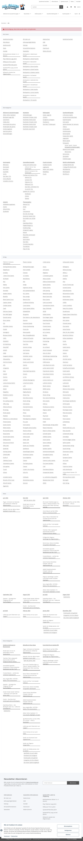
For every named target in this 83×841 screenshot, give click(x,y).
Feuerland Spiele (27, 323)
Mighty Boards (27, 392)
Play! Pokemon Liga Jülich (10, 59)
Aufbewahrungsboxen (9, 204)
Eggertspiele (66, 317)
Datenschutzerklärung (32, 782)
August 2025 (26, 594)
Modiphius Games (8, 395)
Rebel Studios (7, 427)
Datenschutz (14, 836)
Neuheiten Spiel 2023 (29, 129)
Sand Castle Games (28, 433)
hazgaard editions (8, 356)
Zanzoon (25, 483)
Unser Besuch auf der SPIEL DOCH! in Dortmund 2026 (50, 512)
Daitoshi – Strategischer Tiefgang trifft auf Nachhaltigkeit (9, 600)
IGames (25, 365)
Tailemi (25, 460)
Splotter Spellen (47, 448)
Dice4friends (66, 311)
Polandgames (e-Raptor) (29, 418)
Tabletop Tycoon (7, 460)
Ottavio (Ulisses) (7, 407)
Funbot (5, 329)
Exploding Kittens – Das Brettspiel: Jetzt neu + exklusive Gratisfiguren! (51, 600)
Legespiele (66, 138)
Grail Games (26, 350)
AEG (4, 281)
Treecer (25, 466)
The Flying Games (28, 463)
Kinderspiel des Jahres (9, 126)
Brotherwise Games (68, 299)
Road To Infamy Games (49, 430)
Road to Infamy (27, 430)
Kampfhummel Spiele (69, 368)
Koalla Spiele (66, 371)
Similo (4, 174)
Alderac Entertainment (49, 281)
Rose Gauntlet (66, 430)
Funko (64, 341)
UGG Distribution (67, 469)
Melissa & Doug (67, 269)
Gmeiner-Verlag (27, 347)
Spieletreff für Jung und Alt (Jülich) (10, 68)
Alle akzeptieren (68, 826)
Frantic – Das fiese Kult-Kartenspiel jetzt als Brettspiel (31, 606)
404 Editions (26, 278)
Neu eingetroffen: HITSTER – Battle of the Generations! (50, 585)
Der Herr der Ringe (28, 214)
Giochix (65, 344)
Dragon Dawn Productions (70, 314)
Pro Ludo (25, 421)
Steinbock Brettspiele (48, 451)
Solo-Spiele (66, 122)
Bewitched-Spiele (47, 293)
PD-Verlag (5, 410)
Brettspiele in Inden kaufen (30, 89)
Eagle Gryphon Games (49, 338)
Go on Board (46, 347)
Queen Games (7, 424)
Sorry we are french (8, 442)
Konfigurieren (68, 830)
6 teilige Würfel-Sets (68, 164)
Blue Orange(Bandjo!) (29, 335)
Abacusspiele (26, 332)
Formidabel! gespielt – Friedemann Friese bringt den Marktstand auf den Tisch (51, 550)
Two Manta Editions (48, 469)
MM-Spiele (66, 392)
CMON (64, 302)
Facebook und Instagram (50, 632)
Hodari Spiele (26, 359)
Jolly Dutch (26, 368)
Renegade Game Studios (29, 427)
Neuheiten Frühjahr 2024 (30, 126)
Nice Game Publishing (49, 398)
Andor (24, 206)
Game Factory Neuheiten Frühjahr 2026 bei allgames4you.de (49, 563)
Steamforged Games (28, 451)
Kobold (5, 374)
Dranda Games (7, 317)
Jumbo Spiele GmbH (48, 368)
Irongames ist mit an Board (70, 615)
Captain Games (7, 302)
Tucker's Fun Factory (28, 469)
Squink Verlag (66, 448)
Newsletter (26, 51)
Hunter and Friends (28, 362)
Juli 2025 (45, 594)
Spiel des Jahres (7, 131)
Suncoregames (27, 457)
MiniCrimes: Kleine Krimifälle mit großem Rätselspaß (51, 544)
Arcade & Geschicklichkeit (70, 117)
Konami (25, 374)
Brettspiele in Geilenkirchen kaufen (30, 81)
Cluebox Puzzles (47, 164)
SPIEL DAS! (6, 445)
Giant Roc (25, 344)
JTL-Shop (75, 839)
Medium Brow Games (68, 389)
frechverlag (46, 341)
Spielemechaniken (44, 1)
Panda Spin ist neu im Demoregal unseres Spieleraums (29, 506)
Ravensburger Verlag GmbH (50, 424)
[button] (67, 7)
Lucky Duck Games (28, 383)
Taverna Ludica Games (49, 460)
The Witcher (26, 246)
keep (4, 371)
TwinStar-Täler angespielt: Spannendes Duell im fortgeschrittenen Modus (50, 531)
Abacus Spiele (46, 278)
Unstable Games (7, 477)
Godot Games (66, 347)
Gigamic (45, 344)
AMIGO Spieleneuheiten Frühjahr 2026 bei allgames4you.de (49, 571)
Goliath (5, 350)
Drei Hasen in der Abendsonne (31, 317)
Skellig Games (7, 439)
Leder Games (46, 377)
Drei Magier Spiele (48, 317)
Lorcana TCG (28, 179)
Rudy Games (6, 433)
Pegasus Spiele (47, 410)
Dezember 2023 (67, 610)
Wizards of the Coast (8, 480)
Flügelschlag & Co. (28, 225)
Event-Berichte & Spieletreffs (51, 645)
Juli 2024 (5, 610)
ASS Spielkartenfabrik (29, 290)
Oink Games (26, 404)
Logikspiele (46, 167)
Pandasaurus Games (48, 407)
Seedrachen (66, 597)
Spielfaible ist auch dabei (50, 630)
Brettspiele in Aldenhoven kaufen (30, 55)
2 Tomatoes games (48, 275)
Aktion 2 (65, 272)
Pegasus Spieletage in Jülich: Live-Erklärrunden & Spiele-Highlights (50, 578)
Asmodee (5, 290)
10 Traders (26, 275)
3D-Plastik (5, 278)
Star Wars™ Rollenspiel (49, 124)
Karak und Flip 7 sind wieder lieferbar (50, 525)
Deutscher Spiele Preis (29, 216)
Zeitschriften (6, 209)
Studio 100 (66, 454)
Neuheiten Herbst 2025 (29, 119)
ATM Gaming (46, 290)
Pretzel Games (7, 421)
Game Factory (66, 329)
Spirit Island (26, 239)
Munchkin (6, 169)
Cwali (4, 308)
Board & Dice (26, 299)
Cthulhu (45, 117)
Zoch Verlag (66, 483)
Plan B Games (26, 416)
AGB (44, 42)
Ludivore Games (47, 383)
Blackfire (5, 296)
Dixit (24, 221)
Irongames (6, 368)
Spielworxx (26, 448)
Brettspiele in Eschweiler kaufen (29, 76)
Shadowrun (46, 122)
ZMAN (44, 483)
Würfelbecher (66, 169)
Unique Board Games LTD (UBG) (70, 473)
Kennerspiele (66, 133)
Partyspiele (66, 143)
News (72, 1)
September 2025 (7, 594)
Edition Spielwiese (68, 338)
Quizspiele (66, 156)
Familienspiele (67, 131)
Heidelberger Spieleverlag (50, 356)
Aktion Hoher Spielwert (9, 115)
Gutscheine (6, 119)
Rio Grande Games (8, 430)
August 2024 (66, 594)
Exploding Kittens (28, 223)
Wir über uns (26, 39)
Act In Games (46, 332)
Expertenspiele (67, 119)
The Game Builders (48, 463)
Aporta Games (47, 284)
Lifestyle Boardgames (29, 380)
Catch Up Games (47, 302)
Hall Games (26, 353)
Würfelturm (66, 174)
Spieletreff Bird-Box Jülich (10, 65)
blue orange (26, 296)
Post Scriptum (66, 418)
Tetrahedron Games (8, 463)
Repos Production (47, 427)
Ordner (27, 196)
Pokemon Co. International (10, 418)
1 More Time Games (8, 275)
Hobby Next (6, 122)
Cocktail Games (7, 305)
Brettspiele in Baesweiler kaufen (30, 62)
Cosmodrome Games (48, 305)
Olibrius (45, 404)
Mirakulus (45, 392)
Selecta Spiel (26, 436)
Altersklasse (55, 1)
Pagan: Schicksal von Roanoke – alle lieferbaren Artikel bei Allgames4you (11, 503)
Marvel (25, 232)
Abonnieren (73, 783)
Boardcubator (66, 296)
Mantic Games (47, 386)
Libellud (5, 380)
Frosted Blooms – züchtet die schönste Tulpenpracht (51, 557)
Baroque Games (7, 335)
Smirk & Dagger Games (69, 439)
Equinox (25, 320)
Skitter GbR (26, 439)
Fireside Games (67, 323)
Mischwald (6, 167)
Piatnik (45, 413)
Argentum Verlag (27, 287)
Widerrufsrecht (47, 51)
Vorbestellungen (27, 115)
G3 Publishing (7, 344)
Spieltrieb (5, 448)
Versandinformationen (29, 48)
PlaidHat (5, 416)
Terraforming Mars (28, 244)
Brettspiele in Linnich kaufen (31, 92)
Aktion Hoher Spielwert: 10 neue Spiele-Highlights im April (51, 590)
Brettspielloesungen (28, 266)
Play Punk (45, 416)
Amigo (24, 284)
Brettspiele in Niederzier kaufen (29, 96)
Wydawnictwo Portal (48, 480)
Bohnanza (6, 164)
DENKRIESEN (26, 311)
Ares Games (6, 287)
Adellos (65, 278)
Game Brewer (46, 329)
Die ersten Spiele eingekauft (71, 617)
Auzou (44, 266)
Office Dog (6, 404)
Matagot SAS (66, 386)
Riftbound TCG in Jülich (9, 62)
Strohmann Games (28, 454)
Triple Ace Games (67, 466)
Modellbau (46, 171)
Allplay (5, 284)
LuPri (24, 386)
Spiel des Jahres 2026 (29, 500)
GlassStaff (5, 347)
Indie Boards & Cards (48, 365)
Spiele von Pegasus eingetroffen (48, 621)
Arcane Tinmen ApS (68, 284)
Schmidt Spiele (47, 433)
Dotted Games (47, 314)
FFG (4, 323)
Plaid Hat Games (67, 413)
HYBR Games (46, 362)
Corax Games (26, 305)
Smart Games (46, 439)
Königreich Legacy (28, 230)
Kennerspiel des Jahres (9, 124)
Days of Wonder (47, 308)
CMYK (4, 338)
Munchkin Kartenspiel (29, 235)
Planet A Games (27, 262)
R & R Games (26, 424)
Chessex (25, 272)
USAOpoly (25, 477)
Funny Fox (25, 329)
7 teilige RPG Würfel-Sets (69, 167)
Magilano (45, 272)
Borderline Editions (68, 335)
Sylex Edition (46, 457)
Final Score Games (28, 341)
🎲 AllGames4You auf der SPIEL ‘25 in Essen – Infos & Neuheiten (71, 503)
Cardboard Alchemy (28, 302)
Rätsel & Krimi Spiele (68, 149)
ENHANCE (5, 341)
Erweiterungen (67, 158)
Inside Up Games (67, 365)
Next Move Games (28, 398)
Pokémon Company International (8, 262)
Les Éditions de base (68, 377)
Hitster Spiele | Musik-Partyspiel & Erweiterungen (72, 146)
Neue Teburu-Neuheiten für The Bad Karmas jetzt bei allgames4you (50, 518)
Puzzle (44, 174)
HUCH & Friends (7, 362)
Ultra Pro (25, 472)
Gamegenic (6, 332)
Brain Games (46, 299)
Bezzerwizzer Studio (68, 293)
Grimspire (65, 350)
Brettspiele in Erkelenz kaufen (31, 72)
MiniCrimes (68, 151)
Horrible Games (67, 359)
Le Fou (25, 377)
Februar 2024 (26, 610)
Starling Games (7, 451)
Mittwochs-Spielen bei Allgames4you (9, 73)
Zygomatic (6, 486)
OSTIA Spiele (66, 404)
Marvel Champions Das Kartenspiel (31, 171)
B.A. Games (26, 293)
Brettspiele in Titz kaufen (30, 100)
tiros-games (6, 466)
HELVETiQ (65, 356)
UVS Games (46, 269)
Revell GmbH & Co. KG (69, 427)
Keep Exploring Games (29, 371)
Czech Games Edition (28, 308)
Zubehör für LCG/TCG (29, 191)
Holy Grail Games (47, 359)
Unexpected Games (48, 472)
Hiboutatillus (6, 359)
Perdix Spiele (6, 413)
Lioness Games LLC (48, 380)
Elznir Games (6, 320)
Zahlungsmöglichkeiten (29, 42)
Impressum (7, 836)
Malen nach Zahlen (48, 169)
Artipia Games (47, 287)
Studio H (5, 457)
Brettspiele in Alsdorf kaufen (31, 59)
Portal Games (46, 418)
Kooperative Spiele (68, 136)
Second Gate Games (8, 436)
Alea (64, 281)
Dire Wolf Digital (7, 314)
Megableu (6, 392)
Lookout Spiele (67, 380)
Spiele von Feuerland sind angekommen (50, 615)
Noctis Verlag (26, 401)
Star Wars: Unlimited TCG (32, 187)
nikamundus (66, 398)
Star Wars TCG (7, 176)
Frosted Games (47, 326)
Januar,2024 (46, 610)
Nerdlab (5, 398)
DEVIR (44, 311)
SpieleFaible (46, 445)
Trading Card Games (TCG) (30, 175)
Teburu (65, 126)
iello (4, 365)
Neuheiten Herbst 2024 (29, 124)
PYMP (44, 421)
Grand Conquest (47, 350)
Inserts (5, 206)
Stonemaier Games (68, 451)
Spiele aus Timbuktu (28, 445)
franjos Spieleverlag (28, 326)
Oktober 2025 (66, 498)
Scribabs (5, 272)
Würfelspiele (66, 171)
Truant (5, 469)
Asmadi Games (67, 287)
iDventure (65, 362)
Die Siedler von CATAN (29, 218)
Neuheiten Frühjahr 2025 (30, 122)
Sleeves (27, 198)
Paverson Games (67, 407)
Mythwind (25, 237)
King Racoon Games (48, 371)
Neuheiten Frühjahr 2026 (30, 117)
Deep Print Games (68, 308)
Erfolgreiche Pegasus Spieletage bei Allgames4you (50, 538)
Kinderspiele (66, 129)
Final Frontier (46, 323)
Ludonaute (66, 383)
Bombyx (45, 335)
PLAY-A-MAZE (26, 269)
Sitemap (25, 45)
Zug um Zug (26, 249)
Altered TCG (28, 177)
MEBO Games (46, 389)
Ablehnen (68, 834)
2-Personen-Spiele (68, 115)
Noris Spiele (46, 401)
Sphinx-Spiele (66, 442)
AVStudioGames (67, 290)
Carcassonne (26, 211)
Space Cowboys (47, 442)
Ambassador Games (68, 262)
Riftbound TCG (29, 184)
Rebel (64, 424)
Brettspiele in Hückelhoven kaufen (30, 85)
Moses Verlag (46, 395)
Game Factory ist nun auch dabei (30, 615)
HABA (4, 353)
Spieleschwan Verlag (68, 445)
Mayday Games (27, 389)
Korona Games (67, 374)
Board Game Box (47, 296)
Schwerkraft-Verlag (68, 433)
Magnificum (6, 269)
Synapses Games (67, 457)
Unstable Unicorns (8, 181)
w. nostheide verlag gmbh (50, 477)
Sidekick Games (47, 436)
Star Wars (25, 242)
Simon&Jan (66, 436)
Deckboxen (28, 194)
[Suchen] (45, 7)
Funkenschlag (26, 228)
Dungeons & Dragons (48, 119)
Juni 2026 (5, 498)
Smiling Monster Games (9, 266)
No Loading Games (8, 401)
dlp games (26, 314)
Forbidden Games (8, 326)
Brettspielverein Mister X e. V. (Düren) (11, 55)
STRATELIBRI (6, 454)
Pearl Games (26, 410)
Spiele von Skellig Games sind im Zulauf (51, 627)
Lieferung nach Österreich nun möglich (11, 615)
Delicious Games (7, 311)
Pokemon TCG (28, 182)
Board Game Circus (8, 299)
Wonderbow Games (28, 480)
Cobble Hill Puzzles (28, 338)
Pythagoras (66, 266)
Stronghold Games (48, 454)
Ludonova (5, 386)
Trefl (44, 466)
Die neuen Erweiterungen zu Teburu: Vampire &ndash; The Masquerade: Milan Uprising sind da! (51, 504)
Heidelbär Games (27, 356)
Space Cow (26, 442)
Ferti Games (66, 320)
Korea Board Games (48, 374)
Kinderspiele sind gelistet (70, 613)
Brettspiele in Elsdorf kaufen (31, 69)
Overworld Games (28, 407)
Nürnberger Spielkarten (69, 401)
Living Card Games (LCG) (29, 164)
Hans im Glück (47, 353)
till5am (65, 463)
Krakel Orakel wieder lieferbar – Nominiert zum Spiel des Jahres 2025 (31, 600)
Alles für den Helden (68, 332)
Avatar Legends (47, 115)
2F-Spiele (65, 275)
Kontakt (78, 1)
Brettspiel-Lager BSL (8, 117)
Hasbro (65, 353)
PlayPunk (65, 416)
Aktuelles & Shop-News (29, 645)
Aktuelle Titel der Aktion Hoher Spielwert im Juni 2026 (11, 510)
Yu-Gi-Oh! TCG (29, 189)
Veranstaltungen (7, 133)
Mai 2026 (25, 498)
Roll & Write (66, 154)
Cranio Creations (67, 305)
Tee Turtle (65, 460)
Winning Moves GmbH (69, 477)
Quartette (5, 171)
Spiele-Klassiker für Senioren (71, 124)
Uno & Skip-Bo (7, 178)
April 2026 (45, 498)
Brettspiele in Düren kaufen (30, 66)
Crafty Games (46, 262)
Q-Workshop (66, 421)
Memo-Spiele (66, 140)
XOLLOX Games (7, 483)
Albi (24, 281)
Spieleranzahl (64, 1)
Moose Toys (26, 395)
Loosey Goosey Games (9, 383)
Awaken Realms (7, 293)
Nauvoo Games (67, 395)
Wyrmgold (65, 480)
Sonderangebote (7, 129)
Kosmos (5, 377)
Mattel (5, 389)
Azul (24, 209)
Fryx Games (66, 326)
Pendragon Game (67, 410)
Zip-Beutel (6, 211)
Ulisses (5, 472)
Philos (24, 413)
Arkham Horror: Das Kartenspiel (30, 167)
